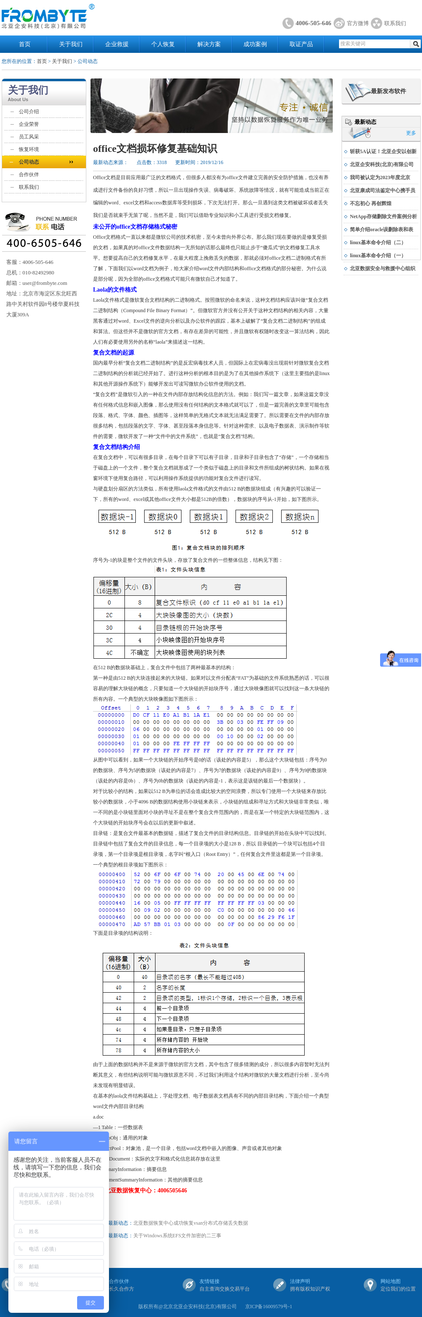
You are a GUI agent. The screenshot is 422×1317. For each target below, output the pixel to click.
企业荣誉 (29, 124)
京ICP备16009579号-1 (269, 1306)
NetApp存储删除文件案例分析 (383, 216)
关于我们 (71, 44)
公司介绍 (29, 112)
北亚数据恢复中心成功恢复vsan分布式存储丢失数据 (190, 1223)
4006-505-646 (313, 23)
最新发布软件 (388, 91)
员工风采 (29, 137)
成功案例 (255, 44)
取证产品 (301, 44)
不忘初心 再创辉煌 (370, 203)
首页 (25, 44)
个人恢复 (163, 44)
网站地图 (391, 1281)
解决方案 (209, 44)
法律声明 (300, 1281)
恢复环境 (29, 149)
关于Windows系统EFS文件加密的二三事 (177, 1236)
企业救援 (117, 44)
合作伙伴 (29, 174)
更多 (411, 133)
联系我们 (395, 23)
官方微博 (358, 23)
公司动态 (29, 162)
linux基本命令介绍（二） (378, 242)
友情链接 (209, 1281)
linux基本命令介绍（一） (378, 255)
